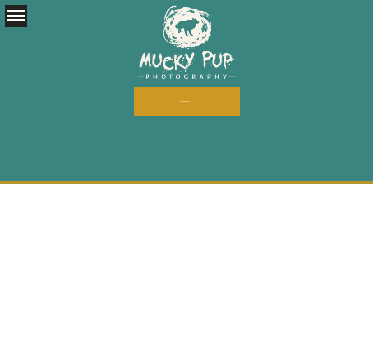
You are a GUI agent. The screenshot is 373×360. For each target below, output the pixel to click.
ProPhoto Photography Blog (243, 347)
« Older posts (85, 277)
